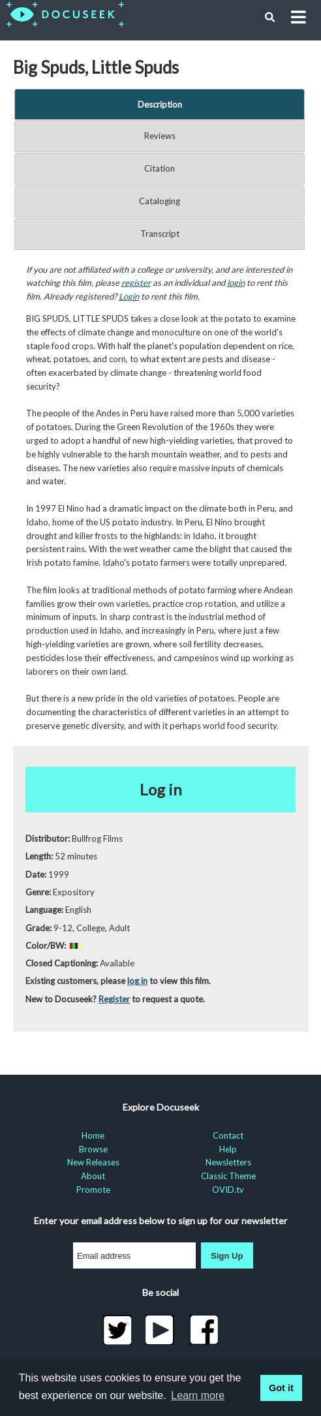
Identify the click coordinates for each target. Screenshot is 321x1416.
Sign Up (227, 1256)
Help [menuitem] (228, 1149)
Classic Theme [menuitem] (228, 1176)
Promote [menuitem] (93, 1189)
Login (129, 296)
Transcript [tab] (159, 233)
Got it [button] (281, 1388)
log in (137, 981)
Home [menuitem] (93, 1135)
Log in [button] (161, 789)
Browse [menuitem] (93, 1149)
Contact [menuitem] (228, 1135)
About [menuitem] (93, 1176)
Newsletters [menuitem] (228, 1162)
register (136, 282)
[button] (270, 17)
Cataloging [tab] (159, 201)
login (236, 282)
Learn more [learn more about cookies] (197, 1395)
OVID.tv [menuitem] (228, 1189)
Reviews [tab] (160, 136)
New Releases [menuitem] (93, 1162)
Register (114, 999)
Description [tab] (160, 104)
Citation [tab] (159, 168)
